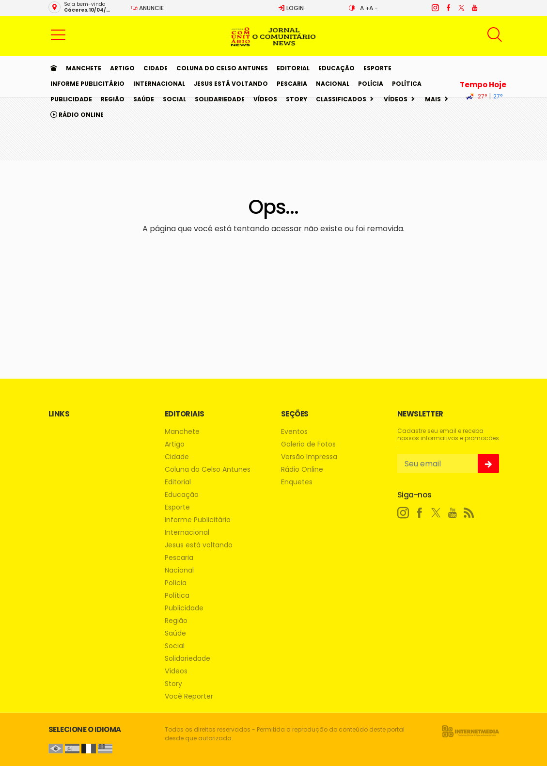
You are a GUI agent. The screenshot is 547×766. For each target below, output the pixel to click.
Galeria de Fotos (308, 444)
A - (373, 8)
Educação (336, 68)
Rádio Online (77, 115)
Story (296, 99)
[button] (58, 34)
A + (364, 8)
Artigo (122, 68)
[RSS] (469, 513)
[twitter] (461, 8)
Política (407, 84)
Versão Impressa (309, 457)
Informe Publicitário (87, 84)
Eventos (294, 432)
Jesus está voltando (231, 84)
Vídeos (265, 99)
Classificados (341, 99)
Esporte (377, 68)
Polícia (370, 84)
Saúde (143, 99)
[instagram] (435, 8)
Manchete (83, 68)
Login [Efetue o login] (291, 8)
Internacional (159, 84)
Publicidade (71, 99)
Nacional (332, 84)
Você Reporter (189, 696)
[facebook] (448, 8)
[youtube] (474, 8)
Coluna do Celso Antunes (222, 68)
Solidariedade (220, 99)
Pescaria (292, 84)
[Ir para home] (54, 68)
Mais (433, 99)
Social (174, 99)
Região (113, 99)
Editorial (293, 68)
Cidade (155, 68)
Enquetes (297, 482)
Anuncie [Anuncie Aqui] (147, 8)
